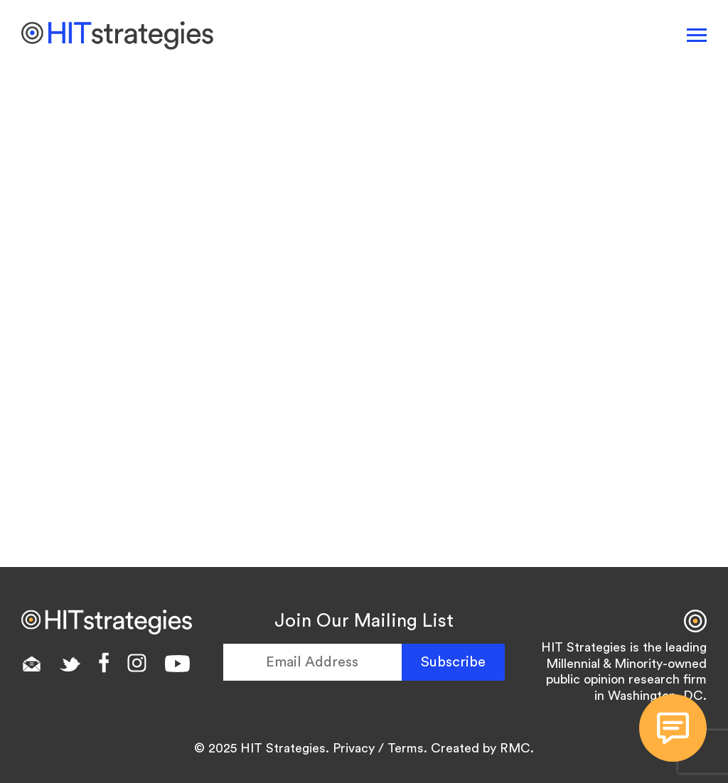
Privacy (354, 748)
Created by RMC (480, 748)
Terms (405, 748)
